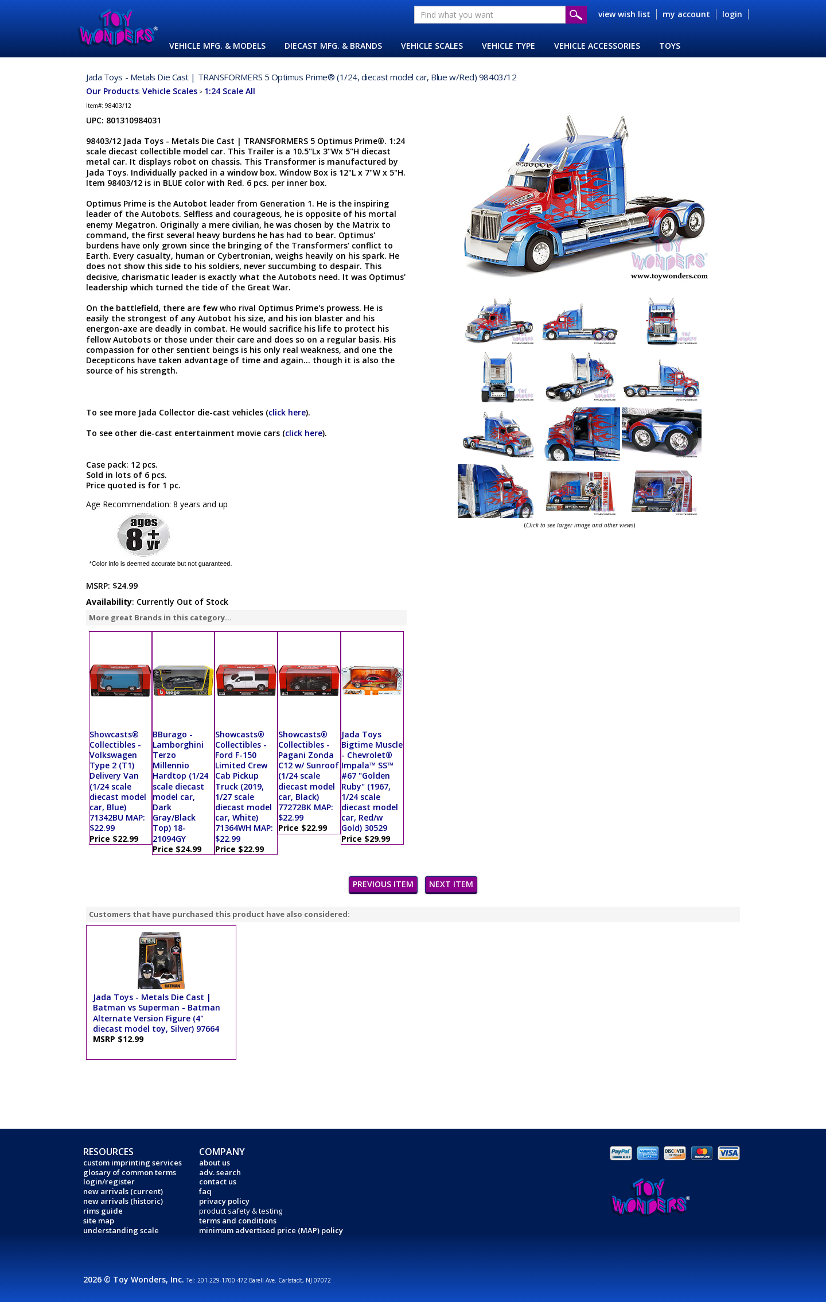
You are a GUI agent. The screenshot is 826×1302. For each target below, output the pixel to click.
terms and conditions (237, 1220)
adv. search (220, 1172)
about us (214, 1162)
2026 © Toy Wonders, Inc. (134, 1279)
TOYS (669, 45)
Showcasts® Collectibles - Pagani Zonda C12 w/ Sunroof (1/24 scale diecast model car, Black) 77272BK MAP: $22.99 (308, 776)
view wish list (624, 14)
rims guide (103, 1211)
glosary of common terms (129, 1172)
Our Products (112, 90)
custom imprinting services (132, 1162)
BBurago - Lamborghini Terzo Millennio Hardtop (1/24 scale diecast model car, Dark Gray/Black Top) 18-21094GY (180, 786)
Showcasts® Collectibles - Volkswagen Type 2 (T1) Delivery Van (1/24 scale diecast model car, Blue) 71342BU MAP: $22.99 (117, 781)
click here (287, 412)
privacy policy (224, 1201)
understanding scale (121, 1230)
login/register (109, 1181)
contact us (217, 1181)
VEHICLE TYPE (508, 45)
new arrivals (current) (123, 1191)
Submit (576, 15)
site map (98, 1220)
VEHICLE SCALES (432, 45)
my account (686, 14)
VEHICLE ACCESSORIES (597, 45)
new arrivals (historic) (123, 1201)
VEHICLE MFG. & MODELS (217, 45)
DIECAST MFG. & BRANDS (333, 45)
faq (205, 1191)
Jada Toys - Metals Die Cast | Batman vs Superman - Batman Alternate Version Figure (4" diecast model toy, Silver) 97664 (156, 1013)
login (732, 14)
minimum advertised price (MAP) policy (271, 1230)
